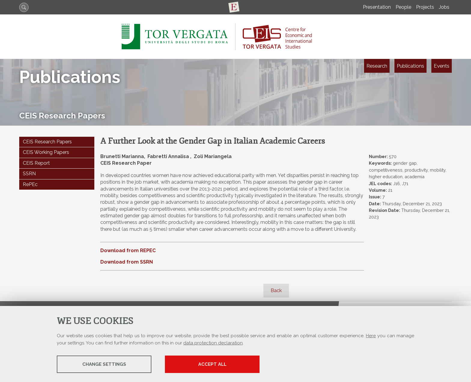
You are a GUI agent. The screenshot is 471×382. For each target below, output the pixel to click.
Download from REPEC (128, 250)
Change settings (104, 364)
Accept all (212, 364)
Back (276, 290)
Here (371, 335)
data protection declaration (213, 343)
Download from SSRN (126, 262)
